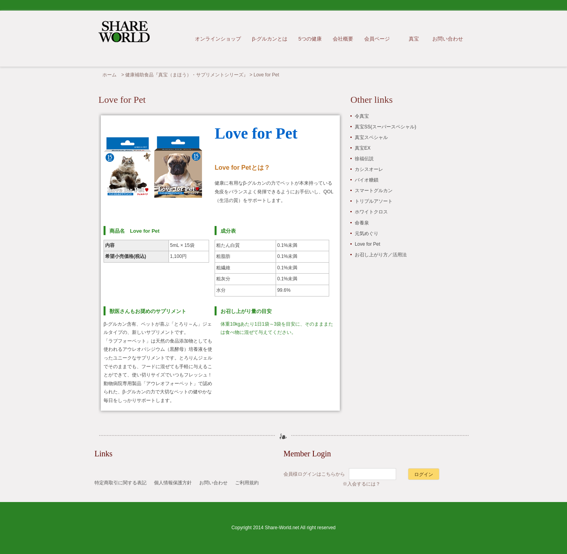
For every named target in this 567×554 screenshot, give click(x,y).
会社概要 (343, 39)
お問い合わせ (447, 39)
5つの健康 (310, 39)
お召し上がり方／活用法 (381, 255)
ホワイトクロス (371, 212)
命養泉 (362, 223)
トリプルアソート (374, 201)
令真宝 (362, 116)
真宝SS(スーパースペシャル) (385, 127)
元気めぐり (366, 233)
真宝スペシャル (371, 137)
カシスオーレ (369, 169)
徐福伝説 (364, 158)
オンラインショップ (218, 39)
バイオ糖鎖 (366, 180)
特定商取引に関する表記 (120, 482)
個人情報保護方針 (173, 482)
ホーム (109, 75)
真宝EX (363, 148)
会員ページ (377, 39)
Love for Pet (367, 244)
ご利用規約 (247, 482)
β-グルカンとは (269, 39)
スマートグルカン (374, 190)
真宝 (414, 39)
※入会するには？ (361, 484)
